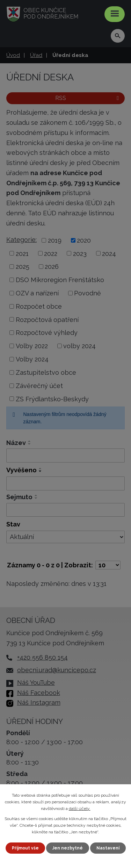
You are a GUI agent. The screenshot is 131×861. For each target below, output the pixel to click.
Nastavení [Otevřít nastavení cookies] (107, 848)
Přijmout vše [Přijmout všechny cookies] (25, 848)
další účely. (79, 808)
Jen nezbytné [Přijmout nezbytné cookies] (67, 848)
